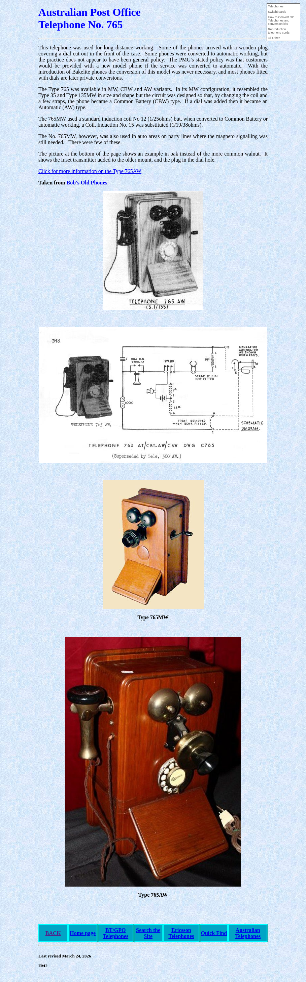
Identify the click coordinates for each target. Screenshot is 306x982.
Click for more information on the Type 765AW (89, 171)
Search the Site (148, 933)
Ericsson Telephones (181, 933)
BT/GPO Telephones (115, 933)
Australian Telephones (248, 933)
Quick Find (214, 933)
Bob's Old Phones (87, 182)
